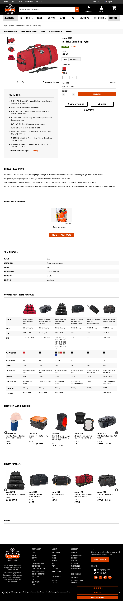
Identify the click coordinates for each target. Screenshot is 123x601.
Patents (54, 566)
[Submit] (77, 9)
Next (116, 432)
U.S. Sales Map (74, 563)
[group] (15, 428)
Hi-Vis (33, 561)
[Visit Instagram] (100, 577)
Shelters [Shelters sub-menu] (40, 18)
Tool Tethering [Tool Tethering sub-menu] (99, 18)
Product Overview (10, 31)
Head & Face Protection (38, 563)
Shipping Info (74, 558)
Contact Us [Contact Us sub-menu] (39, 2)
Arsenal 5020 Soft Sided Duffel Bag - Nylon (28, 321)
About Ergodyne (56, 553)
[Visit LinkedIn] (95, 577)
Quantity (64, 91)
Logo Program (55, 583)
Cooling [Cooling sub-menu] (29, 18)
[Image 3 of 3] (11, 57)
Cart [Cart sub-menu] (114, 9)
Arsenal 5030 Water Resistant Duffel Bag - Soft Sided (45, 321)
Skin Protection (36, 582)
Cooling (34, 579)
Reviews (69, 31)
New (21, 18)
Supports (34, 558)
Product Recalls (75, 566)
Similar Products (55, 31)
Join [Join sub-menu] (13, 2)
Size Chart (113, 82)
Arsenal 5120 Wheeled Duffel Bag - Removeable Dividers (93, 321)
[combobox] (49, 9)
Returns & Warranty (76, 555)
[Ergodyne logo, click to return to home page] (10, 13)
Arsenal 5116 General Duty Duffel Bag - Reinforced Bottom (77, 321)
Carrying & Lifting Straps (39, 569)
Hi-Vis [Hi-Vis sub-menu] (72, 18)
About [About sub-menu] (6, 2)
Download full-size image (51, 82)
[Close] (120, 592)
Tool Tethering (36, 577)
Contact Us (74, 553)
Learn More (74, 46)
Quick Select (74, 59)
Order (65, 59)
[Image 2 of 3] (11, 49)
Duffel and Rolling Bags (33, 26)
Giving (53, 563)
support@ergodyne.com (102, 570)
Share (102, 104)
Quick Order (89, 9)
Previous (5, 432)
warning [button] (35, 150)
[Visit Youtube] (110, 577)
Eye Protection (36, 566)
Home (5, 26)
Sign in (101, 9)
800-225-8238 (95, 2)
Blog (20, 2)
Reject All (97, 593)
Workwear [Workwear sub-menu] (51, 18)
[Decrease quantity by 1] (63, 94)
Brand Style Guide (56, 571)
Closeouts (54, 580)
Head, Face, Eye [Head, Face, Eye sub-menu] (84, 18)
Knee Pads (34, 555)
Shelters (34, 585)
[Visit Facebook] (105, 577)
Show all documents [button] (61, 235)
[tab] (65, 59)
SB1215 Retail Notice (76, 569)
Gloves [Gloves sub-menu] (62, 18)
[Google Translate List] (114, 2)
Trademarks (55, 569)
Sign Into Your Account (77, 580)
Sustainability (29, 2)
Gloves (34, 553)
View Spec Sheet (76, 104)
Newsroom (54, 561)
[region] (61, 593)
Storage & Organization (16, 26)
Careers (54, 558)
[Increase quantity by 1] (73, 94)
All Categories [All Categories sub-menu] (10, 18)
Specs (43, 31)
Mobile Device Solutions (38, 571)
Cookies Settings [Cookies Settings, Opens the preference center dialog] (97, 588)
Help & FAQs (74, 561)
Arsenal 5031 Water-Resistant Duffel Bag (109, 320)
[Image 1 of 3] (11, 40)
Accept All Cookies (97, 598)
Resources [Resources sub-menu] (113, 18)
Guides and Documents (29, 31)
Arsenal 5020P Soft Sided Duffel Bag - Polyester (60, 321)
